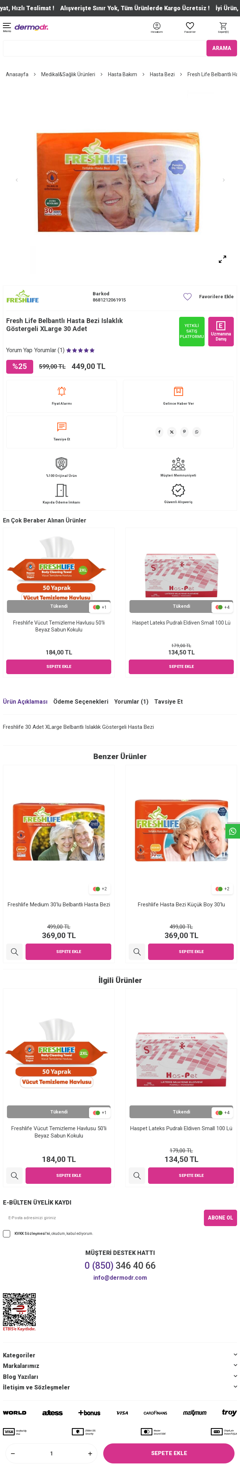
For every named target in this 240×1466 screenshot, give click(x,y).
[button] (16, 180)
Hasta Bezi (162, 74)
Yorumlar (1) (131, 701)
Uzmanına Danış (221, 331)
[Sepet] (223, 28)
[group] (120, 180)
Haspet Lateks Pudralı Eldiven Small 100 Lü (181, 623)
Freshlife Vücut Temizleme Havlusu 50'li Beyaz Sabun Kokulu (59, 626)
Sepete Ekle (169, 1453)
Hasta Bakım (122, 74)
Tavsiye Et (62, 432)
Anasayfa (17, 74)
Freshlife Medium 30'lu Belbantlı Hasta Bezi (59, 904)
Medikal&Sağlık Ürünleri (68, 74)
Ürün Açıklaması (25, 701)
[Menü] (7, 28)
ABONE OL (220, 1218)
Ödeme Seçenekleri (80, 701)
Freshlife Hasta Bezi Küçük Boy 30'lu (181, 904)
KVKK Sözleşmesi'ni (32, 1234)
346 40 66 (120, 1265)
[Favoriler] (190, 28)
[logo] (31, 27)
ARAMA (221, 48)
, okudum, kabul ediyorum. (48, 1233)
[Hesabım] (157, 32)
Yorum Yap (19, 350)
